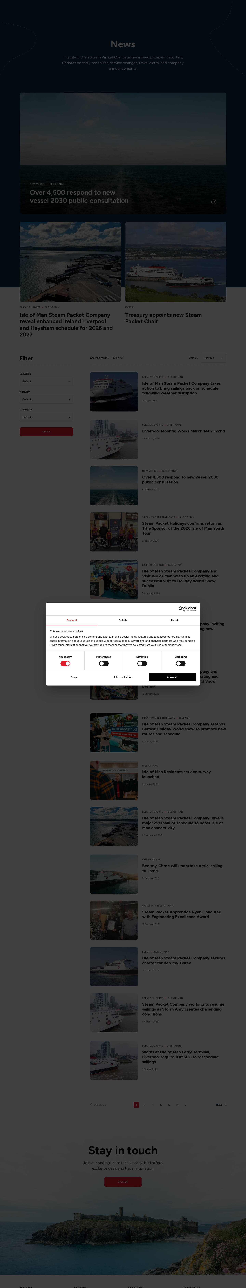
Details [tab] (123, 620)
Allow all (172, 677)
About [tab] (174, 620)
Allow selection (123, 677)
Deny (74, 677)
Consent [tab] (72, 620)
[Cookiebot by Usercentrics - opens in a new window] (181, 609)
